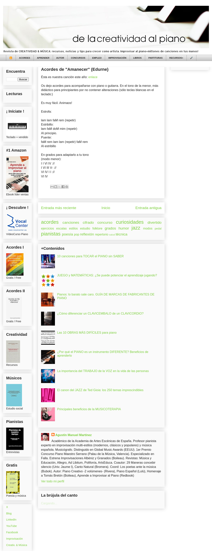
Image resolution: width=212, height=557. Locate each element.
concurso (104, 222)
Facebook (12, 532)
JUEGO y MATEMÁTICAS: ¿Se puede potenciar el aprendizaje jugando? (107, 275)
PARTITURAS (155, 58)
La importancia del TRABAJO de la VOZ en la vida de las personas (103, 371)
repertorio (101, 234)
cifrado (88, 222)
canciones (70, 222)
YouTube (11, 525)
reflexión (87, 234)
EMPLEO (97, 58)
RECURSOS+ (176, 58)
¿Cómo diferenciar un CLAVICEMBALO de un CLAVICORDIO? (100, 313)
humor (124, 228)
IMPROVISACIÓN (117, 58)
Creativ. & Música (16, 545)
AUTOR (60, 58)
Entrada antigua (148, 208)
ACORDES (24, 58)
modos (147, 228)
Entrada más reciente (58, 208)
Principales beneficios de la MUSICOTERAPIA (89, 409)
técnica (121, 234)
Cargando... (49, 503)
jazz (135, 227)
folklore (97, 228)
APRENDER (43, 58)
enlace (92, 77)
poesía (67, 234)
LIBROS (137, 58)
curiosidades (130, 222)
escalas (61, 228)
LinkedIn (11, 519)
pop (76, 234)
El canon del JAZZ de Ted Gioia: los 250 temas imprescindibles (100, 390)
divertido (154, 222)
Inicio (106, 208)
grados (110, 228)
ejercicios (47, 228)
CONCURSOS (78, 58)
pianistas (51, 233)
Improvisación (14, 538)
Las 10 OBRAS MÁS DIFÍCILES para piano (87, 332)
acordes (50, 222)
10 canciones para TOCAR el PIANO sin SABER (90, 256)
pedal (158, 228)
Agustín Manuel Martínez (73, 435)
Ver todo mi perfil (52, 481)
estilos (73, 228)
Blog (9, 513)
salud (112, 234)
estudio (85, 228)
